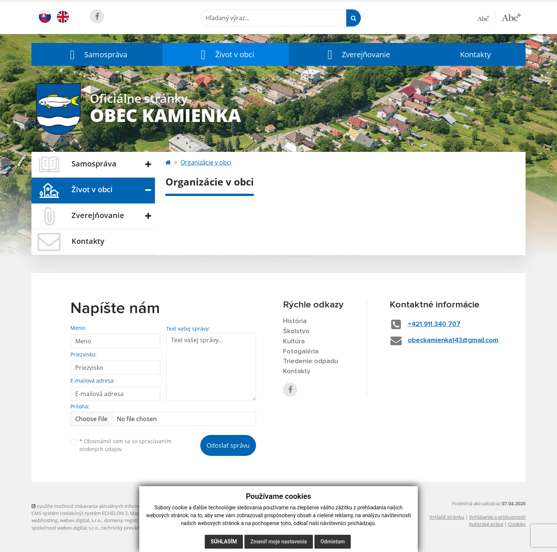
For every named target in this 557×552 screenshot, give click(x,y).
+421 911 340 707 (434, 324)
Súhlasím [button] (224, 542)
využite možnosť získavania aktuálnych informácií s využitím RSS (105, 506)
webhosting (44, 520)
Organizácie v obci (205, 162)
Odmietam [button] (332, 542)
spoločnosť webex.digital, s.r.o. (65, 527)
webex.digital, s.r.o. (81, 520)
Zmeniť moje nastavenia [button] (278, 542)
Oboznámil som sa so (125, 445)
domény (113, 520)
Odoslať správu (228, 445)
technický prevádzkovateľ (129, 527)
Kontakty (475, 54)
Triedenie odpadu (310, 361)
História (295, 321)
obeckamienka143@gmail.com (453, 340)
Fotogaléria (301, 351)
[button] (96, 54)
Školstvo (296, 331)
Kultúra (294, 341)
